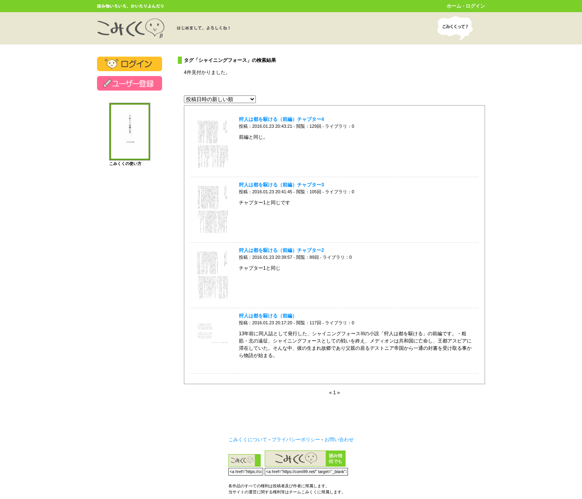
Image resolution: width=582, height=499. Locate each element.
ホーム (454, 6)
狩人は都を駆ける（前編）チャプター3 (281, 185)
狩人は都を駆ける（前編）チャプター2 (281, 250)
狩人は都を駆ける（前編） (268, 316)
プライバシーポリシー (296, 439)
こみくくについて (247, 439)
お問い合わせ (339, 439)
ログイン (475, 6)
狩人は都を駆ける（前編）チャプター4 (281, 119)
